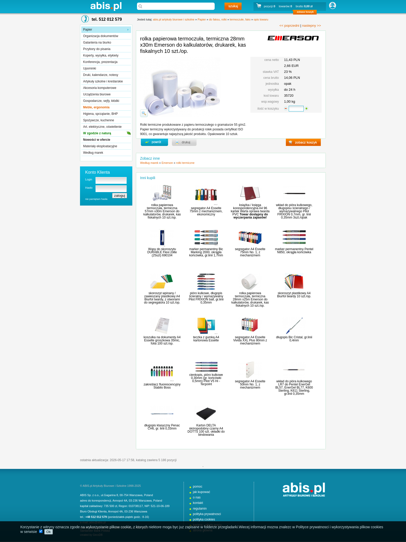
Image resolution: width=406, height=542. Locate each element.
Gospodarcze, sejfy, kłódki (101, 101)
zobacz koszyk (306, 13)
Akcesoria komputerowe (99, 88)
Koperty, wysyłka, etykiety (101, 55)
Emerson (167, 162)
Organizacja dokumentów (100, 36)
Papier (87, 29)
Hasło (88, 187)
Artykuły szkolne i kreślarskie (103, 81)
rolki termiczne (185, 162)
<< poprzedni (289, 25)
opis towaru (261, 19)
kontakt (198, 503)
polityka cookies (204, 519)
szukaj (233, 6)
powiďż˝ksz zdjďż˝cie (144, 113)
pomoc (197, 486)
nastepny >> (311, 25)
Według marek (93, 152)
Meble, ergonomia (96, 107)
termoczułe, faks (240, 19)
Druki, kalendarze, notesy (100, 75)
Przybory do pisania (96, 49)
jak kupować (201, 492)
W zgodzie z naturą (97, 133)
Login (88, 179)
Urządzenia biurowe (97, 94)
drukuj (184, 142)
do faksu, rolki (218, 19)
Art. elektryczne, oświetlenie (102, 127)
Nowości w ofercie (96, 140)
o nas (197, 497)
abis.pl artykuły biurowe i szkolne (106, 6)
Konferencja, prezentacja (100, 62)
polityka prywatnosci (207, 514)
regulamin (200, 508)
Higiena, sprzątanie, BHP (100, 114)
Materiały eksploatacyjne (100, 146)
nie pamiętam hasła (96, 199)
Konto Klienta (97, 172)
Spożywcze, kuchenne (98, 120)
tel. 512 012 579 (107, 19)
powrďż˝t (154, 142)
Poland (148, 495)
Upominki (89, 68)
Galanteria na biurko (97, 42)
